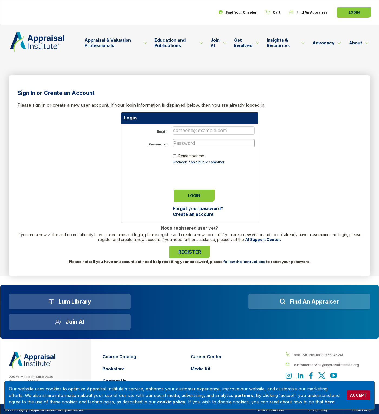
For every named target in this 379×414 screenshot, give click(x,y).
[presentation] (214, 175)
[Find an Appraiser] (309, 302)
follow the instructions (244, 261)
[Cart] (272, 12)
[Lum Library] (70, 302)
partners (244, 395)
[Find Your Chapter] (237, 12)
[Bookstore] (119, 369)
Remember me (191, 156)
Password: (158, 144)
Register (189, 252)
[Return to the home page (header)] (37, 42)
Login (354, 12)
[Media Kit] (206, 369)
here (330, 402)
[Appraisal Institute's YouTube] (333, 376)
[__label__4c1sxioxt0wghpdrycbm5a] (327, 354)
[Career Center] (206, 357)
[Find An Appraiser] (308, 12)
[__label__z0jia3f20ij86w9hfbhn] (32, 360)
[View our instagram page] (288, 376)
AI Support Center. (263, 239)
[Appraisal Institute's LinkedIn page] (300, 376)
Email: (162, 131)
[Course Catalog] (119, 357)
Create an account (193, 214)
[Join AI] (70, 322)
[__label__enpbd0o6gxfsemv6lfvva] (327, 364)
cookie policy (171, 402)
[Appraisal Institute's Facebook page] (311, 376)
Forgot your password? (198, 208)
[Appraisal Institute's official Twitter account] (321, 376)
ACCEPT (358, 395)
